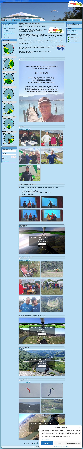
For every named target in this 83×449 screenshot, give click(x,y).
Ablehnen (59, 443)
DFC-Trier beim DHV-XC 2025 (9, 28)
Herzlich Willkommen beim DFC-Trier (29, 23)
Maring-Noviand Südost (7, 101)
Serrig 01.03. (5, 27)
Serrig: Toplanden (72, 30)
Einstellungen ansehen (73, 443)
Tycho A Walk (5, 30)
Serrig (3, 42)
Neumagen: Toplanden (73, 31)
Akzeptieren (47, 443)
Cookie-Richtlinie (57, 446)
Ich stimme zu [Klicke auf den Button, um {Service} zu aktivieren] (41, 243)
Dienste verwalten (46, 439)
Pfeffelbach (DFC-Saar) (7, 131)
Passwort (4, 153)
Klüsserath (4, 72)
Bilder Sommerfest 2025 (8, 31)
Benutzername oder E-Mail (7, 149)
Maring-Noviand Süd (7, 87)
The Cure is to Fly (6, 35)
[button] (80, 427)
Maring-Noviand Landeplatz (8, 116)
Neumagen (4, 57)
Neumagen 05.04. (6, 37)
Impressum (65, 446)
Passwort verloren (5, 161)
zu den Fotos (22, 129)
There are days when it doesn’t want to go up (32, 315)
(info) (68, 35)
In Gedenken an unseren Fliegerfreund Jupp (32, 58)
